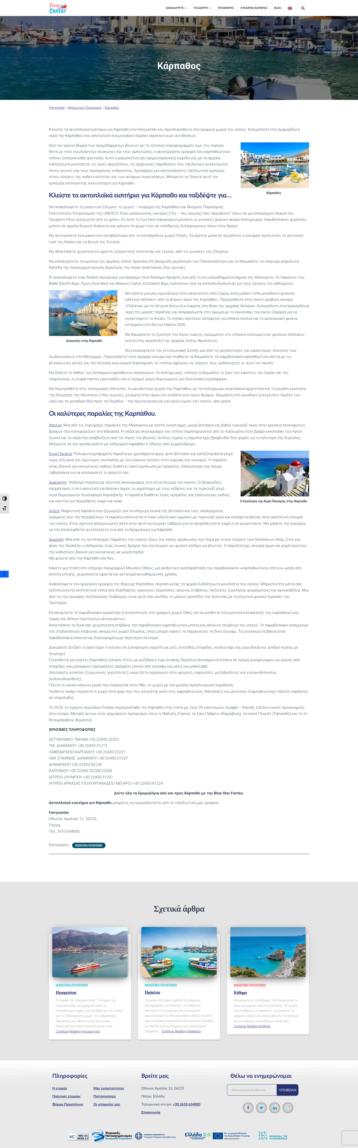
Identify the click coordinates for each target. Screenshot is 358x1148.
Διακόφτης (58, 482)
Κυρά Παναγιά (61, 453)
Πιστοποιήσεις (104, 1096)
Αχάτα (54, 511)
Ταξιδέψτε (202, 8)
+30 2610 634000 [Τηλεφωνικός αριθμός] (186, 1104)
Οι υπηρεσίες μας (106, 1104)
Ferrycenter (57, 107)
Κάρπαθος (112, 107)
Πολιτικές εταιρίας (66, 1096)
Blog (277, 8)
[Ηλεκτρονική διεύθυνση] (254, 1090)
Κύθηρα (240, 992)
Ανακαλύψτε (176, 8)
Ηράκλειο (152, 992)
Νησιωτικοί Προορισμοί (85, 107)
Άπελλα (55, 425)
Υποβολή (287, 1090)
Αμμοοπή (56, 539)
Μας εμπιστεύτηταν (108, 1088)
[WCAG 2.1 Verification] (79, 1136)
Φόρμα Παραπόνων (67, 1104)
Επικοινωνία (150, 1112)
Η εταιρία (59, 1088)
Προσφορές (226, 8)
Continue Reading (78, 1031)
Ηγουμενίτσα (66, 992)
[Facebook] (4, 574)
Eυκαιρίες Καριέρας (254, 8)
